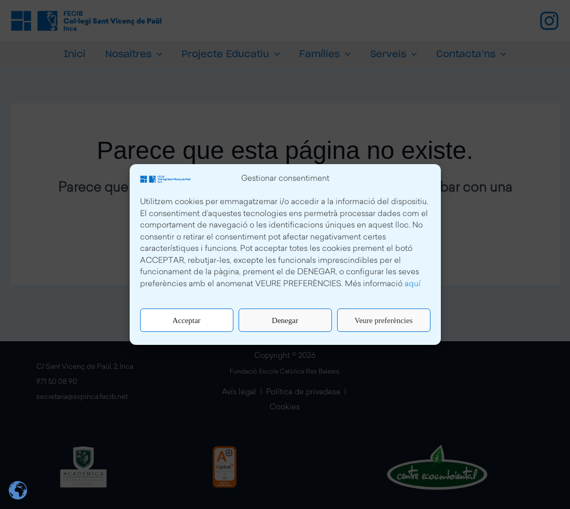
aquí (413, 284)
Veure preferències (383, 320)
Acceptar (186, 320)
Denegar (285, 320)
